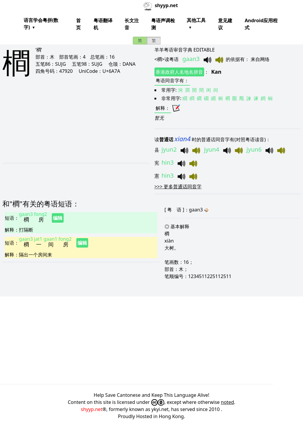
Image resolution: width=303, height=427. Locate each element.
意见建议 (225, 24)
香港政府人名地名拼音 (179, 72)
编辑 (57, 218)
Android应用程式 (261, 24)
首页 (78, 24)
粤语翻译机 (103, 24)
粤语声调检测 (163, 24)
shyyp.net (91, 409)
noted (227, 402)
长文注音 (132, 24)
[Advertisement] (69, 125)
